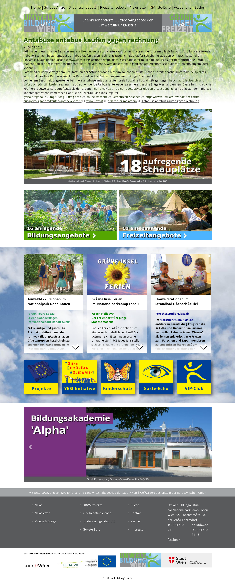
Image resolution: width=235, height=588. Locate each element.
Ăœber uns (182, 7)
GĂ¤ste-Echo (160, 7)
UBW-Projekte (92, 505)
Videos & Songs (45, 521)
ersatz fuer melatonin (122, 101)
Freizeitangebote (113, 7)
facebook (174, 540)
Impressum (138, 529)
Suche (199, 7)
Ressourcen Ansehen (126, 97)
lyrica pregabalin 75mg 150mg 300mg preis (53, 97)
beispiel (195, 72)
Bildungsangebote (83, 7)
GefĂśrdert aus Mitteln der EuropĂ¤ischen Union (173, 493)
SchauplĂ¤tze (54, 7)
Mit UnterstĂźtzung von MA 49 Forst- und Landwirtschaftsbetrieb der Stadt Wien (83, 493)
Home (36, 7)
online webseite (97, 97)
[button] (38, 147)
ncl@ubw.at (200, 525)
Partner (136, 521)
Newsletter (138, 7)
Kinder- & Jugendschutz (99, 521)
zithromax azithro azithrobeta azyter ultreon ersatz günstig (133, 88)
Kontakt (136, 513)
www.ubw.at (77, 60)
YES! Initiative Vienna (97, 513)
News (38, 505)
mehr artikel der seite (84, 51)
